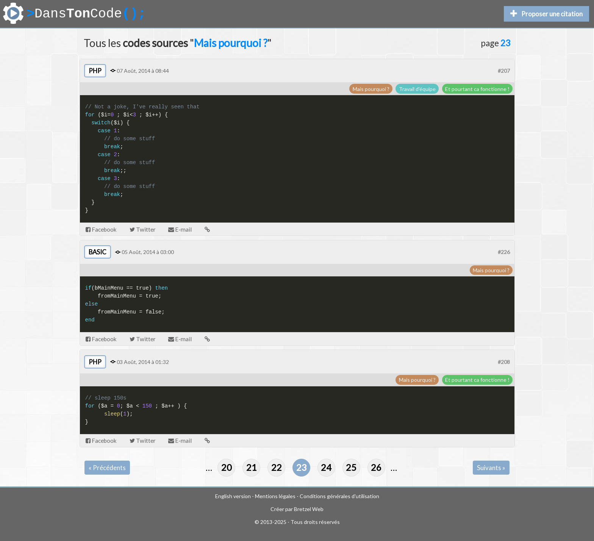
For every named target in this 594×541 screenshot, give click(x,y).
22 (276, 467)
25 (351, 467)
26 (376, 467)
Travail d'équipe (417, 89)
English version (233, 496)
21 (251, 467)
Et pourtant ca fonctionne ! (477, 89)
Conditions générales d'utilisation (339, 496)
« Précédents (107, 468)
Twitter (143, 229)
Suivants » (491, 468)
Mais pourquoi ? (371, 89)
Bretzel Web (309, 509)
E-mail (180, 229)
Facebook (101, 229)
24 (326, 467)
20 (226, 467)
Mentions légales (275, 496)
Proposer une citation (546, 14)
